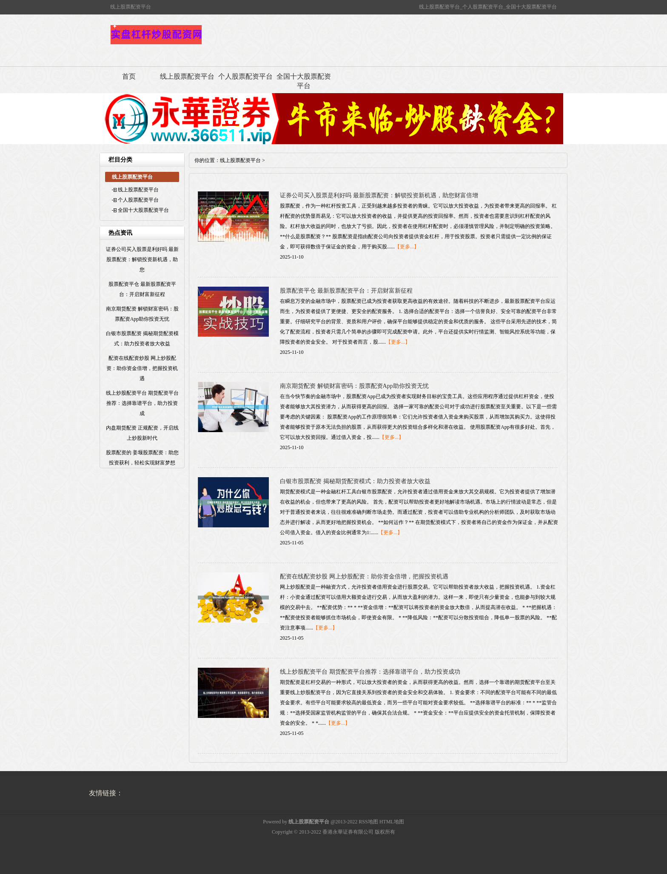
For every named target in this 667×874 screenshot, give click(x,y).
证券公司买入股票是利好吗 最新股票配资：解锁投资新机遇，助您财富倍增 (379, 195)
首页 (129, 76)
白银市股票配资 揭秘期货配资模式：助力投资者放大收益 (355, 481)
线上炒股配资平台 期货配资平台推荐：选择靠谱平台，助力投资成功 (370, 672)
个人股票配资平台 (245, 76)
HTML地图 (391, 822)
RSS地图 (368, 822)
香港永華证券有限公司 (347, 832)
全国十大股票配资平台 (303, 81)
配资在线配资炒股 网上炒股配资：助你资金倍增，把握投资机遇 (364, 576)
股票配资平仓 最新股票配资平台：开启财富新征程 (346, 291)
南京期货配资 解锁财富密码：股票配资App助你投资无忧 (354, 386)
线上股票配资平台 (187, 76)
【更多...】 (407, 247)
